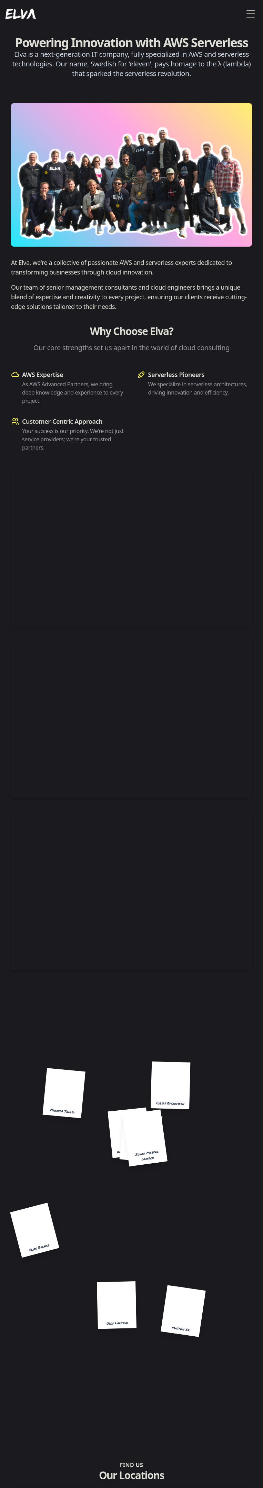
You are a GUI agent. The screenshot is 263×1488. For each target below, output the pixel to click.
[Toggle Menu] (250, 14)
